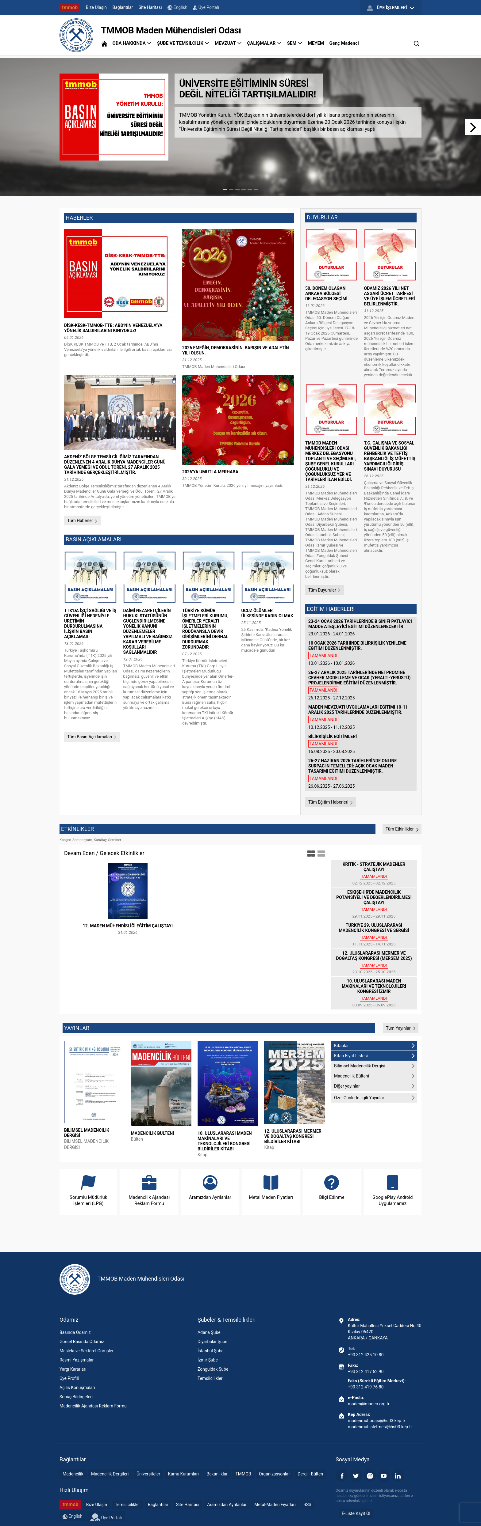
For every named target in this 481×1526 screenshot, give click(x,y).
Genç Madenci (344, 43)
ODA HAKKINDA (132, 43)
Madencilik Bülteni (374, 1076)
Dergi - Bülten (310, 1473)
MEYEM (316, 43)
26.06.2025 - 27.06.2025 (361, 773)
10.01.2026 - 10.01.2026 (361, 653)
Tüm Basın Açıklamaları (92, 736)
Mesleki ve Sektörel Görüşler (87, 1350)
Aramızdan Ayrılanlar (227, 1504)
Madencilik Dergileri (110, 1473)
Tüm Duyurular (324, 590)
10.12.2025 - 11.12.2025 (361, 717)
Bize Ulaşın (96, 7)
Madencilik (73, 1473)
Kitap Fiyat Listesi (374, 1055)
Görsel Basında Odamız (82, 1341)
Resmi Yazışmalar (77, 1359)
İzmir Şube (208, 1359)
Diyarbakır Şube (212, 1341)
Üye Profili (69, 1378)
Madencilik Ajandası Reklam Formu (93, 1405)
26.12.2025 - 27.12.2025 (361, 685)
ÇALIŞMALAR (264, 43)
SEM (295, 43)
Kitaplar (374, 1045)
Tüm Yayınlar (400, 1028)
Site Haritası (150, 7)
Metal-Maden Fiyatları (275, 1504)
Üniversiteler (148, 1473)
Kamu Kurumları (183, 1473)
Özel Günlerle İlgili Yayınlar (374, 1097)
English (177, 7)
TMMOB (243, 1473)
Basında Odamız (75, 1332)
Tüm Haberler (82, 520)
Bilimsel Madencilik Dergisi (374, 1065)
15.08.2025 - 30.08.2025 (361, 744)
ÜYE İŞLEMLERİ (390, 8)
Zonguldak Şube (213, 1369)
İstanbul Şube (211, 1350)
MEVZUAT (228, 43)
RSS (307, 1504)
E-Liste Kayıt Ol (356, 1513)
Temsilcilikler (210, 1378)
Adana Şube (209, 1332)
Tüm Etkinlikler (402, 829)
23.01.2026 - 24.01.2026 (361, 627)
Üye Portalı (206, 7)
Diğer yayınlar (374, 1086)
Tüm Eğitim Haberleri (330, 802)
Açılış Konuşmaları (77, 1387)
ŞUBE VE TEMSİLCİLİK (183, 43)
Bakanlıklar (217, 1473)
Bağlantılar (123, 7)
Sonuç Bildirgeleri (76, 1396)
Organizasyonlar (274, 1473)
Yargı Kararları (73, 1369)
